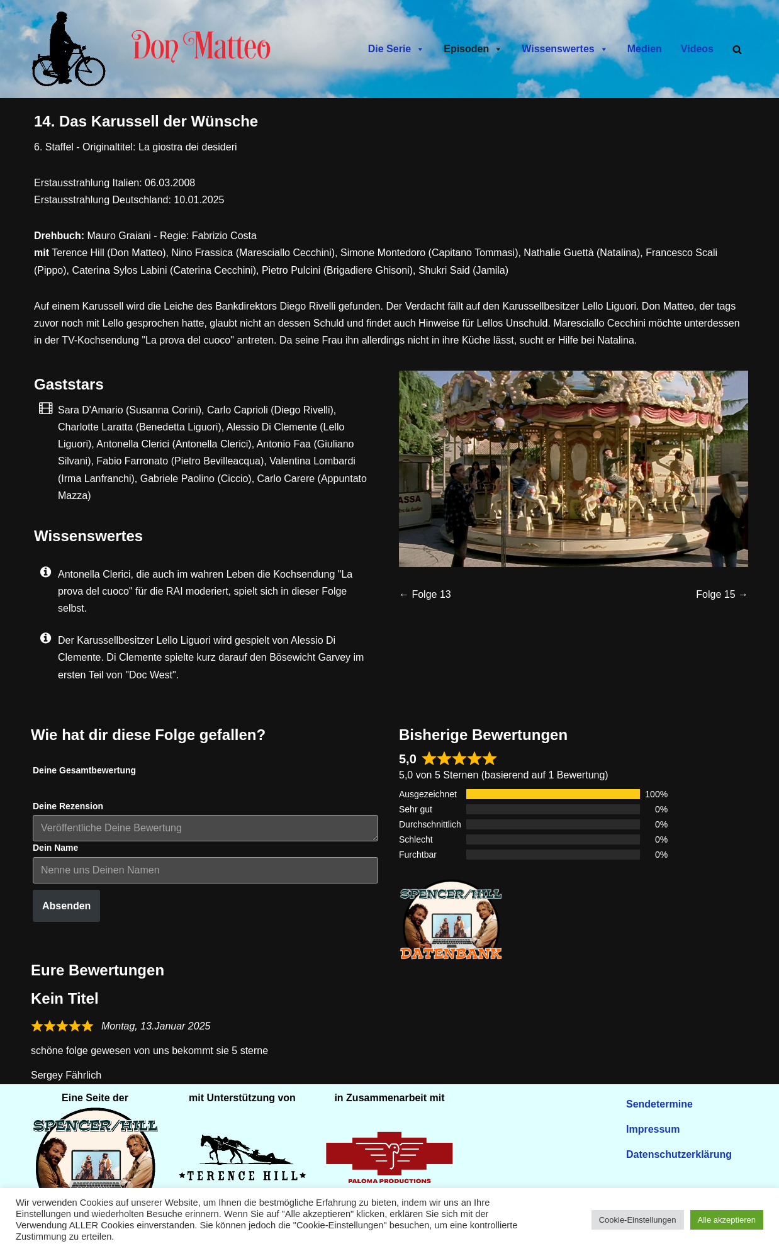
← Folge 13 (425, 594)
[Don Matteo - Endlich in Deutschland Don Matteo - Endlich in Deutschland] (72, 49)
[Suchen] (737, 49)
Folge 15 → (722, 594)
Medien (644, 48)
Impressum (653, 1129)
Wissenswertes (565, 49)
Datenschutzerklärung (679, 1154)
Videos (697, 48)
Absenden (66, 905)
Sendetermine (659, 1104)
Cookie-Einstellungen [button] (637, 1220)
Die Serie (396, 49)
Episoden (473, 49)
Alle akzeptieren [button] (727, 1220)
